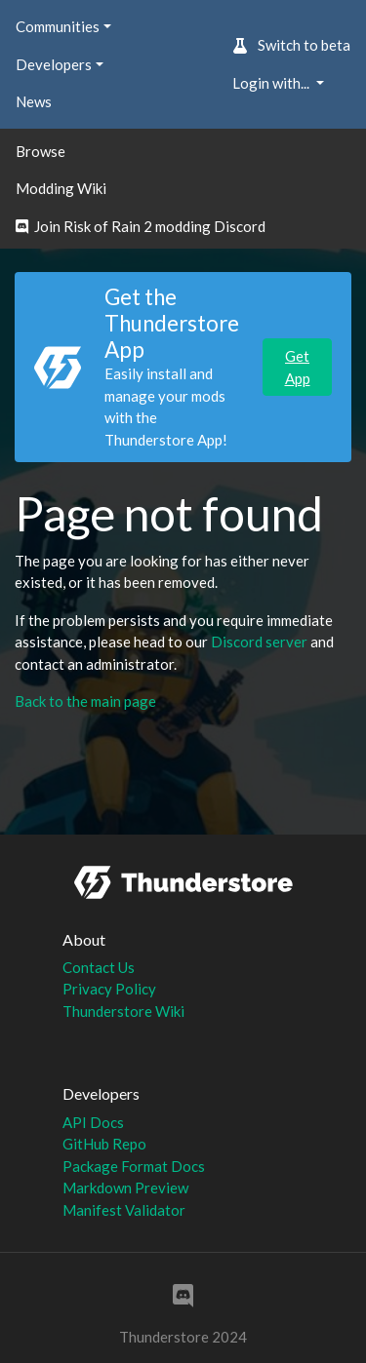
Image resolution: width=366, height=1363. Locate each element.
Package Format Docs (133, 1166)
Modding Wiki (61, 188)
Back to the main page (85, 701)
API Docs (93, 1122)
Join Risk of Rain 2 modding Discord (140, 226)
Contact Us (98, 967)
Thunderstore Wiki (123, 1011)
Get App (297, 367)
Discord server (259, 641)
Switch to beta (291, 45)
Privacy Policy (109, 988)
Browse (40, 151)
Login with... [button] (272, 83)
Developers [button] (54, 64)
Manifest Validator (123, 1210)
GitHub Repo (104, 1143)
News (34, 101)
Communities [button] (58, 26)
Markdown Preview (125, 1187)
